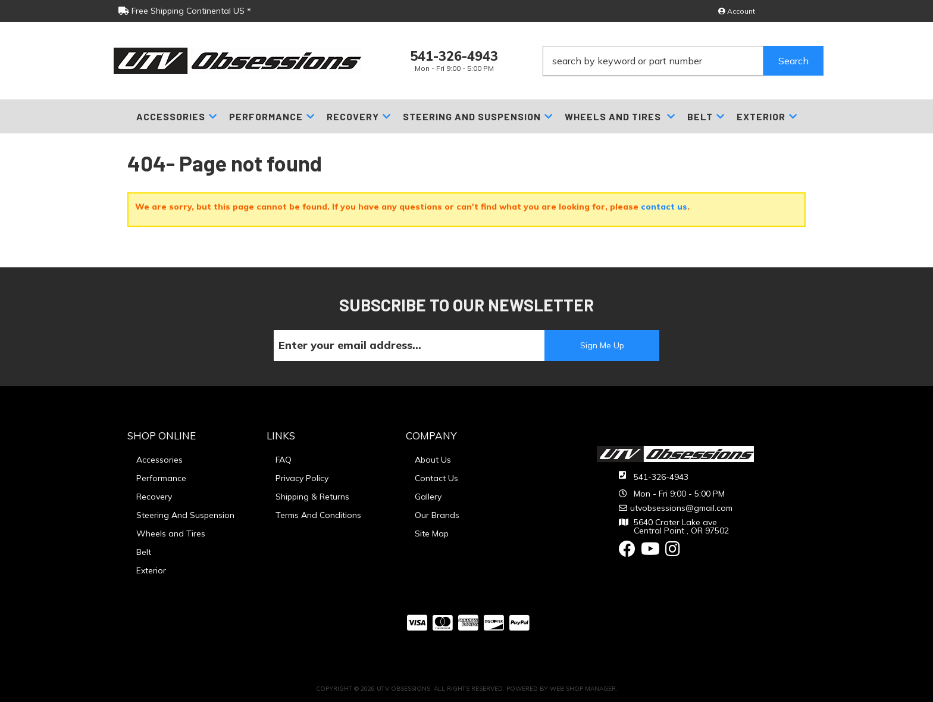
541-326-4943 (661, 477)
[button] (683, 61)
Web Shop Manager (583, 688)
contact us (664, 206)
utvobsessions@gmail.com (681, 508)
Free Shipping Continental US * (184, 10)
